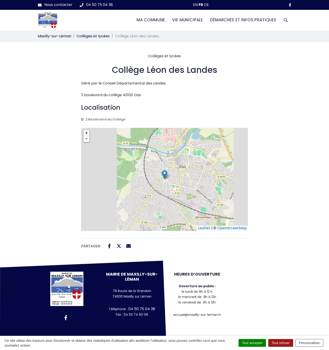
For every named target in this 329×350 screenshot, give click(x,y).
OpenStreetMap (232, 228)
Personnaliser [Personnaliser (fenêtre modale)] (309, 343)
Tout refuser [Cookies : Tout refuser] (281, 343)
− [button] (86, 139)
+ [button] (86, 133)
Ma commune (151, 20)
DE (206, 4)
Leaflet (204, 228)
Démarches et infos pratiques (243, 20)
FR (201, 4)
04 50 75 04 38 (141, 309)
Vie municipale (187, 20)
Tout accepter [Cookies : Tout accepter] (252, 343)
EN (195, 4)
